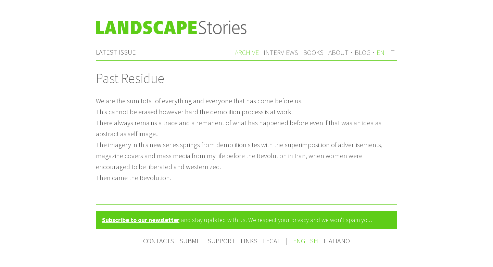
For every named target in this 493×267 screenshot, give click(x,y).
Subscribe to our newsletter (140, 220)
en (380, 52)
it (392, 52)
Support (221, 240)
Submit (190, 240)
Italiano (337, 240)
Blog (362, 52)
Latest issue (116, 52)
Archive (247, 52)
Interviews (281, 52)
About (338, 52)
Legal (271, 240)
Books (313, 52)
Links (249, 240)
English (306, 240)
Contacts (158, 240)
